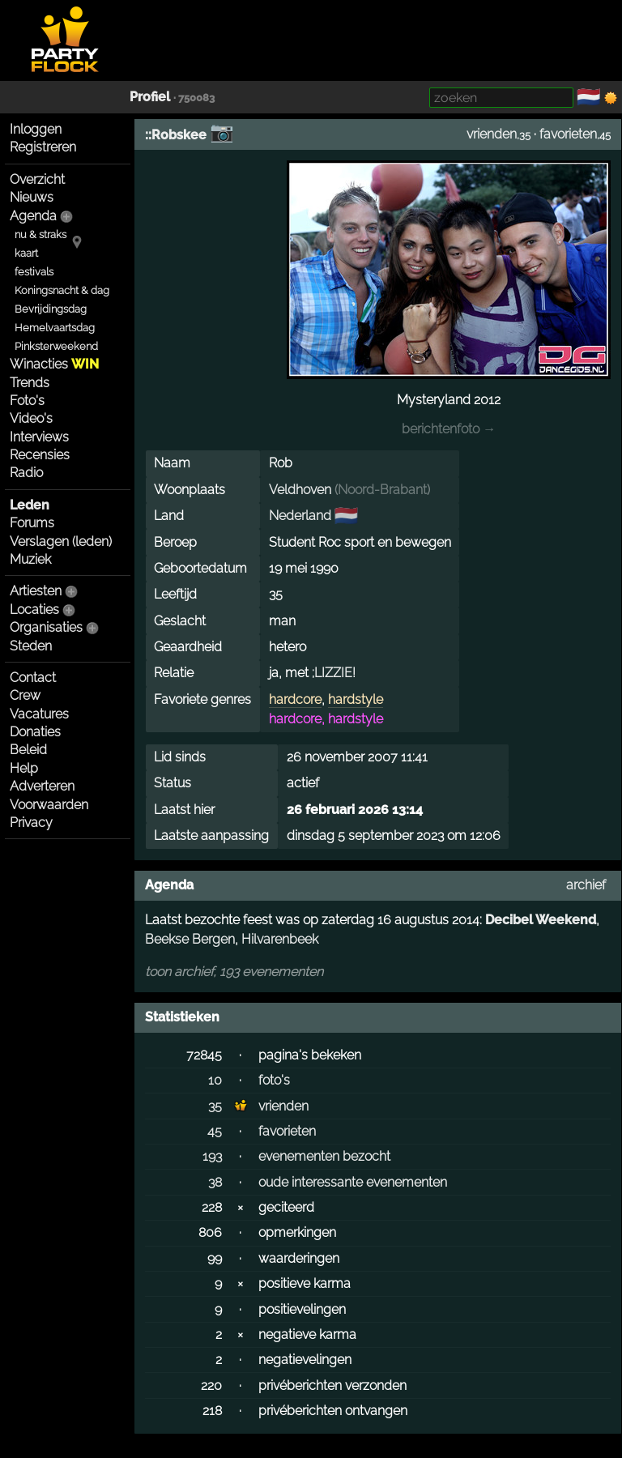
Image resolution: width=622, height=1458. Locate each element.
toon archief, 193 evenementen (234, 971)
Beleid (28, 749)
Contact (33, 677)
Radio (26, 472)
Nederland (300, 515)
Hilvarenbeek (279, 939)
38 (215, 1182)
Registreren (43, 147)
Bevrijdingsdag (51, 309)
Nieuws (31, 197)
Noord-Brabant (382, 489)
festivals (34, 272)
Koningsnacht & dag (62, 290)
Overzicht (37, 179)
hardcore (295, 699)
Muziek (30, 559)
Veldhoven (300, 489)
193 (212, 1156)
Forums (32, 523)
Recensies (40, 455)
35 (215, 1106)
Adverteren (42, 786)
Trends (29, 382)
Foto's (27, 400)
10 (215, 1080)
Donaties (35, 732)
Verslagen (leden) (61, 541)
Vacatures (39, 714)
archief (586, 885)
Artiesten (36, 591)
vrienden (491, 134)
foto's (274, 1080)
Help (24, 768)
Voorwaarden (49, 804)
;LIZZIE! (334, 672)
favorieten (568, 134)
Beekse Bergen (190, 939)
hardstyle (355, 699)
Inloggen (36, 129)
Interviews (39, 437)
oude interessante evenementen (352, 1182)
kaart (26, 253)
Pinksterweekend (56, 346)
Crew (25, 695)
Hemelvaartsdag (55, 328)
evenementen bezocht (324, 1156)
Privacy (31, 822)
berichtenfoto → (449, 429)
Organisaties (46, 627)
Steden (31, 646)
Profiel (150, 96)
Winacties (54, 364)
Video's (31, 418)
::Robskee (176, 135)
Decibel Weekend (540, 919)
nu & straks (40, 234)
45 (214, 1131)
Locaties (34, 609)
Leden (29, 505)
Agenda (33, 216)
